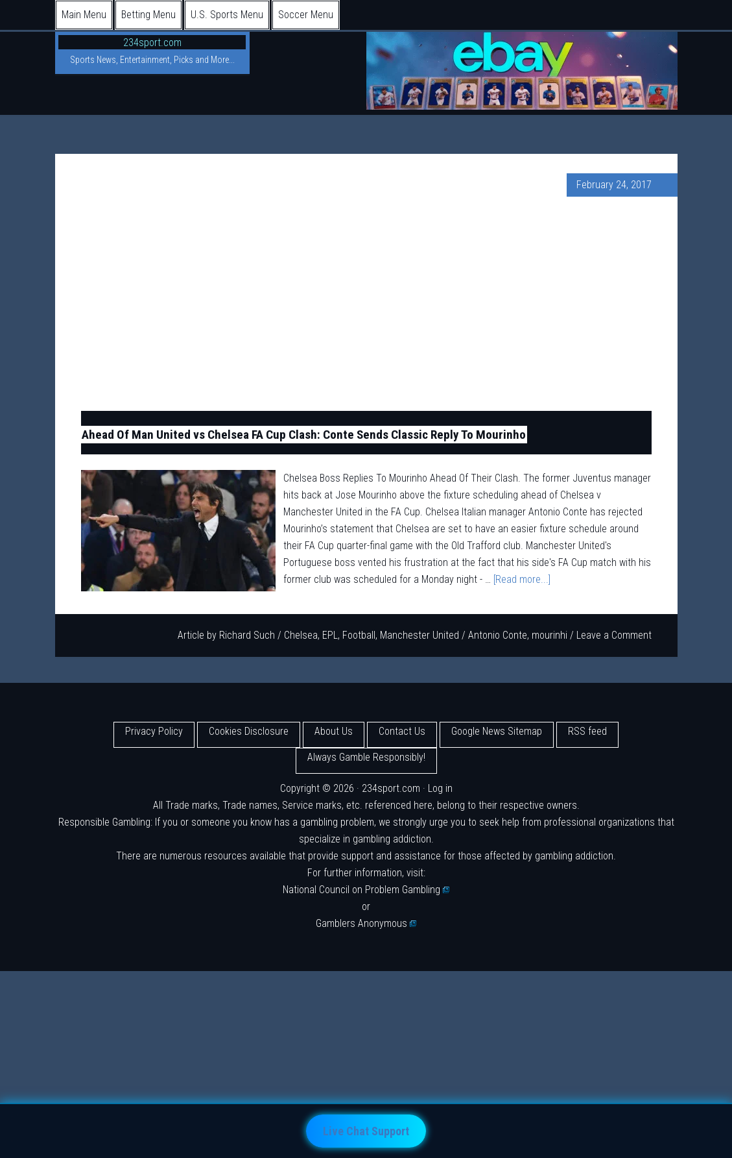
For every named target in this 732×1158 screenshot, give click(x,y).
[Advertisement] (366, 304)
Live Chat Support (366, 1131)
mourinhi (549, 635)
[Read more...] (521, 579)
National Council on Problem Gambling (366, 889)
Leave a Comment (614, 635)
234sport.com (152, 42)
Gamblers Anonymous (366, 923)
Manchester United (419, 635)
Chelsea (301, 635)
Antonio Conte (497, 635)
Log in (440, 788)
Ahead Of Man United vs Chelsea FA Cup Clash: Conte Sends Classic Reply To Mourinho (304, 434)
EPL (330, 635)
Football (358, 635)
